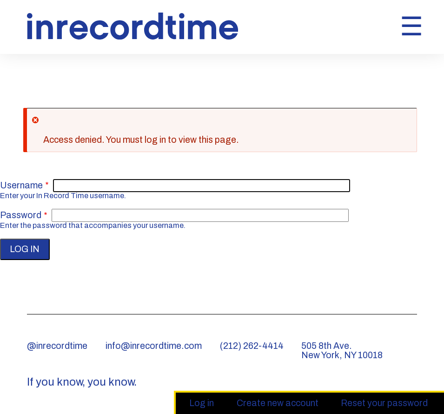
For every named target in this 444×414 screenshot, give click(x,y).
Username (21, 185)
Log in (206, 403)
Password (20, 215)
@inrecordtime (57, 346)
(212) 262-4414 (252, 346)
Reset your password (384, 403)
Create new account (277, 403)
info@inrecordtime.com (154, 346)
